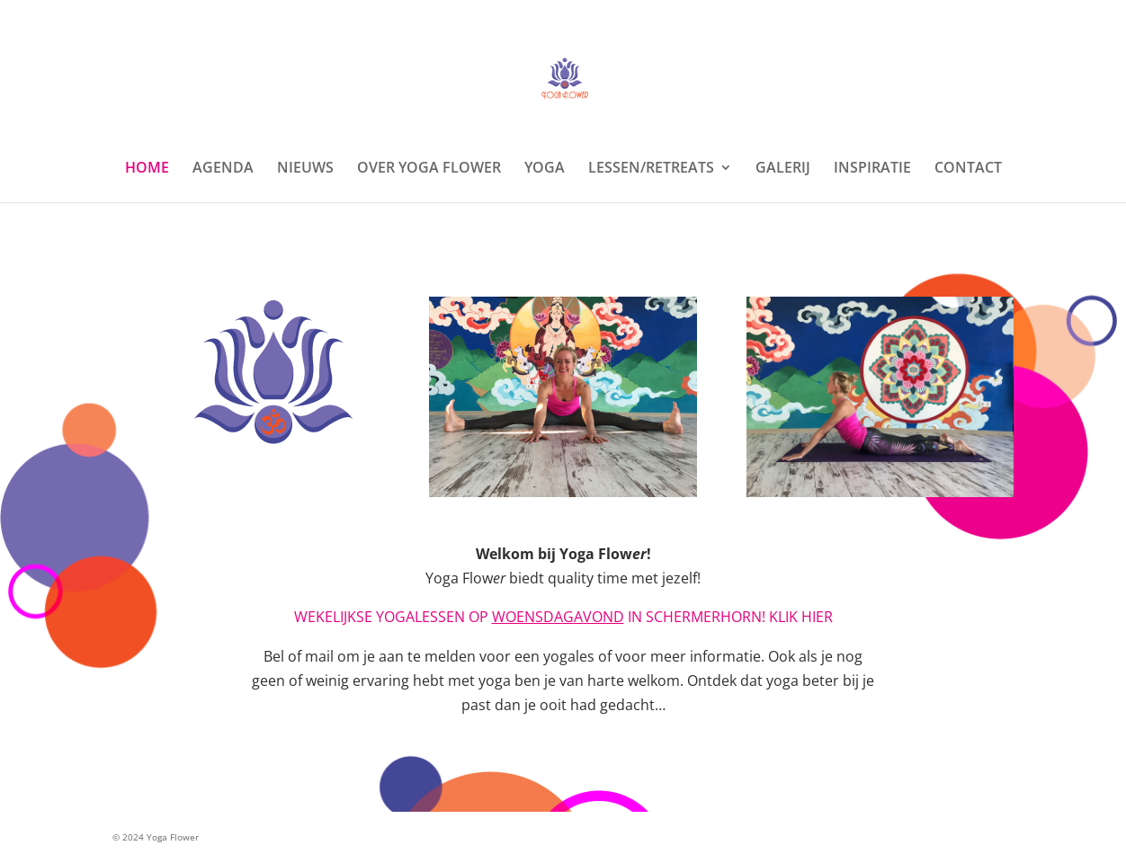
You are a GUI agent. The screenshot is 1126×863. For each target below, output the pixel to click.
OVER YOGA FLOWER (429, 169)
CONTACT (968, 169)
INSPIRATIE (872, 169)
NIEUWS (305, 169)
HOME (147, 169)
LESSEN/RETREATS (651, 169)
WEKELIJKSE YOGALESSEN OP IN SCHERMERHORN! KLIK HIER (563, 617)
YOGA (544, 169)
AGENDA (223, 169)
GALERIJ (782, 169)
